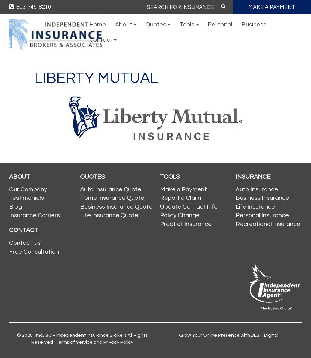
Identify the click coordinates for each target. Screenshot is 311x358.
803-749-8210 (30, 7)
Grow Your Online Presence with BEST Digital (228, 335)
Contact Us (25, 243)
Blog (15, 207)
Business (253, 25)
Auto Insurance (257, 189)
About (125, 25)
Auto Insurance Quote (110, 189)
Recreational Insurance (268, 224)
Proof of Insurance (186, 224)
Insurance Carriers (34, 215)
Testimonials (26, 198)
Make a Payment (183, 189)
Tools (189, 25)
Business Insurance (262, 198)
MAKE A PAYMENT (272, 7)
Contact (103, 40)
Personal (220, 25)
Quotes (157, 25)
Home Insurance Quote (112, 198)
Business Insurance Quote (116, 207)
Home (97, 25)
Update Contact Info (189, 207)
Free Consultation (34, 252)
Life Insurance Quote (109, 215)
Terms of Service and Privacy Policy (94, 342)
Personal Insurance (262, 215)
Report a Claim (180, 198)
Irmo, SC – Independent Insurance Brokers (80, 335)
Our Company (28, 189)
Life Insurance (255, 207)
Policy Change (180, 215)
